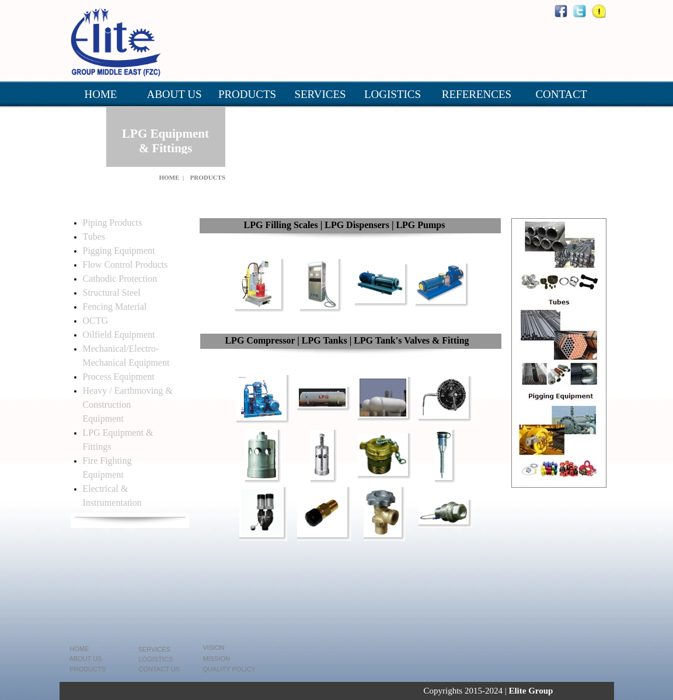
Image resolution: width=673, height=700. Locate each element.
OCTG (96, 321)
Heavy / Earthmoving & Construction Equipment (128, 405)
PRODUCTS (247, 94)
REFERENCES (476, 94)
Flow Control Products (125, 265)
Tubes (94, 237)
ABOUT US (174, 94)
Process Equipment (119, 377)
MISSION (216, 658)
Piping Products (112, 223)
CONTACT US (159, 669)
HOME (101, 94)
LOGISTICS (392, 94)
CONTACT (561, 94)
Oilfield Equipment (119, 335)
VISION (214, 647)
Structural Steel (112, 293)
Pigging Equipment (119, 251)
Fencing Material (115, 307)
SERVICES (320, 94)
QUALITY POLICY (229, 669)
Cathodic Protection (120, 279)
